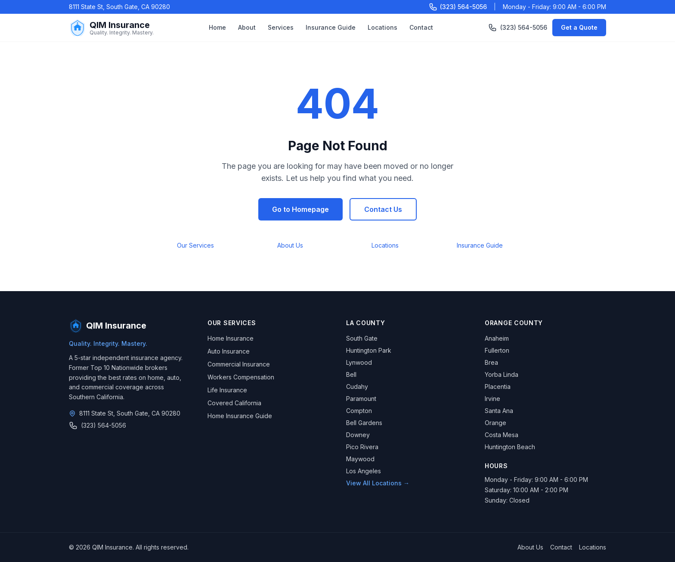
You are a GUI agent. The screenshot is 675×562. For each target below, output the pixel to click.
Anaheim (497, 338)
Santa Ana (499, 410)
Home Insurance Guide (239, 415)
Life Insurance (227, 390)
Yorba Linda (501, 374)
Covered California (234, 403)
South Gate (362, 338)
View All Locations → (377, 483)
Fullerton (497, 350)
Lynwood (359, 362)
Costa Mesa (501, 434)
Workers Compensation (240, 377)
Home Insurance (230, 338)
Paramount (361, 398)
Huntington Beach (510, 446)
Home (217, 27)
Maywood (360, 459)
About (247, 27)
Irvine (492, 398)
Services (281, 27)
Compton (359, 410)
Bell (351, 374)
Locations (382, 27)
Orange (495, 422)
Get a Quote (579, 27)
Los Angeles (363, 471)
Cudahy (357, 386)
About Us (290, 245)
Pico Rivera (362, 446)
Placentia (498, 386)
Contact (421, 27)
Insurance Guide (331, 27)
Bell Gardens (364, 422)
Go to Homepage (300, 209)
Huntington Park (368, 350)
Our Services (195, 245)
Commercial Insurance (238, 364)
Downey (358, 434)
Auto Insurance (228, 351)
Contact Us (383, 209)
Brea (491, 362)
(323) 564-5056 (517, 27)
